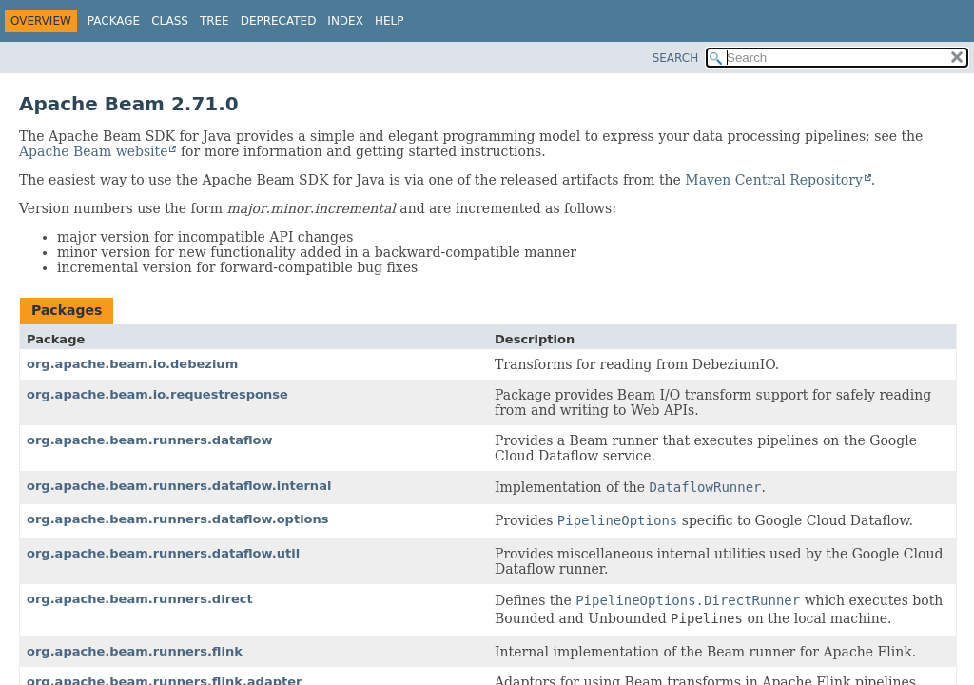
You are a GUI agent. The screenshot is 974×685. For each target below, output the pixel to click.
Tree (214, 21)
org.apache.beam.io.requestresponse (157, 394)
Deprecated (279, 21)
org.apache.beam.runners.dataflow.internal (179, 486)
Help (389, 21)
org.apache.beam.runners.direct (140, 599)
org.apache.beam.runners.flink (135, 651)
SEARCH (676, 58)
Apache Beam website (93, 151)
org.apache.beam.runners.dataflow (150, 440)
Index (345, 21)
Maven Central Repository (773, 179)
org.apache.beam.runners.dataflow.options (178, 519)
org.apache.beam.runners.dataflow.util (163, 553)
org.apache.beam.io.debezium (132, 364)
